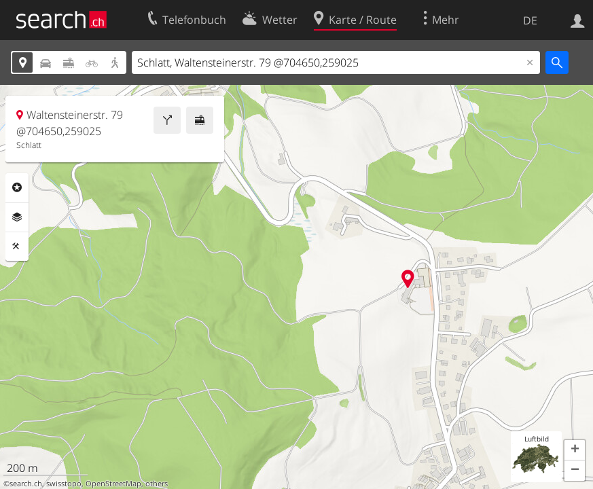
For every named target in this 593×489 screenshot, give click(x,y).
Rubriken (17, 187)
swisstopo (64, 483)
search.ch (26, 483)
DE (530, 20)
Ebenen (17, 217)
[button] (574, 450)
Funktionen (17, 246)
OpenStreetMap (113, 483)
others (156, 483)
